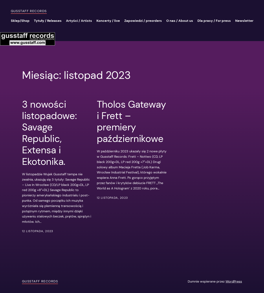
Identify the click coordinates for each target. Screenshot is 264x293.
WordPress (233, 281)
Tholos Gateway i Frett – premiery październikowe (131, 121)
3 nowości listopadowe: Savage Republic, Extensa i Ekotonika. (49, 133)
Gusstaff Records (29, 11)
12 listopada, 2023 (37, 231)
